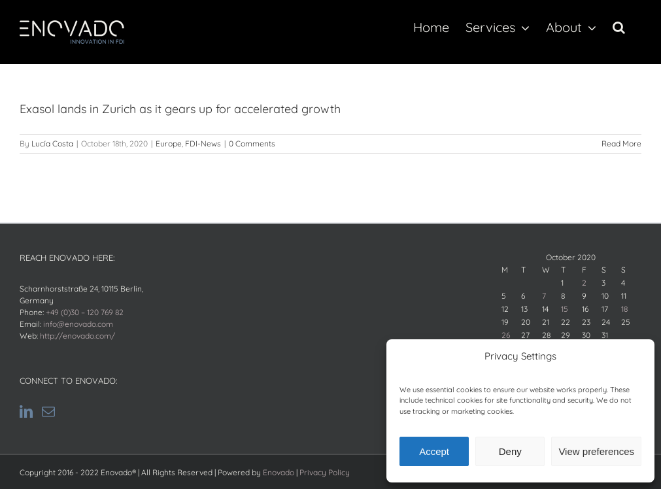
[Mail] (48, 411)
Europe (169, 143)
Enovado (278, 472)
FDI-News (203, 143)
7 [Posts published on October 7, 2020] (544, 296)
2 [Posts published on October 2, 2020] (584, 283)
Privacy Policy (324, 472)
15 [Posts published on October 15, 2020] (564, 309)
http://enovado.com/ (77, 336)
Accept (434, 451)
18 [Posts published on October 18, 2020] (624, 309)
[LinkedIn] (26, 411)
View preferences (596, 451)
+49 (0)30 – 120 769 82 (85, 312)
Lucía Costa (52, 143)
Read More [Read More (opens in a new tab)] (621, 143)
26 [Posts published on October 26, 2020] (505, 335)
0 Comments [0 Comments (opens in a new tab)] (252, 143)
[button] (619, 27)
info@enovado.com (78, 324)
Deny (510, 451)
